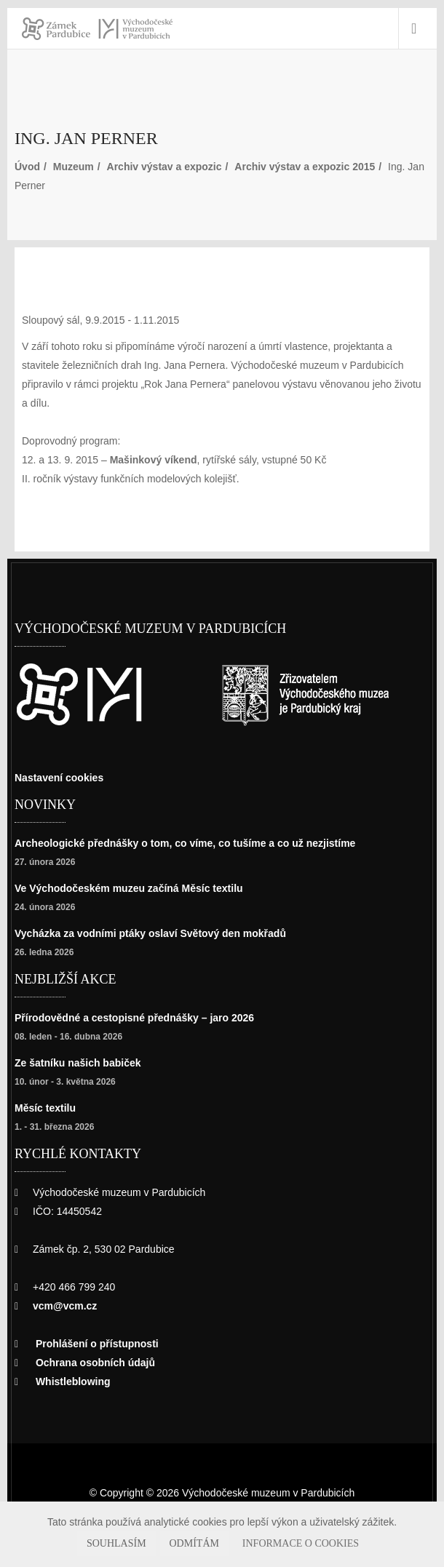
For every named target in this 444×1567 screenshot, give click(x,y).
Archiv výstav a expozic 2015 (327, 166)
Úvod (28, 166)
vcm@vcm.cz (66, 1305)
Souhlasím (137, 1543)
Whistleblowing (75, 1381)
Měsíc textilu (48, 1108)
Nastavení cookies (63, 777)
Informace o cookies (287, 1543)
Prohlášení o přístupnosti (100, 1343)
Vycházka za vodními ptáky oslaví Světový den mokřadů (161, 933)
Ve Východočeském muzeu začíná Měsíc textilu (138, 888)
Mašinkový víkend (156, 459)
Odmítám (201, 1543)
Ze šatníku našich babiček (82, 1062)
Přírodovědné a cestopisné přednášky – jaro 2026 (142, 1017)
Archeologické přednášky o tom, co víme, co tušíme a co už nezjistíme (199, 843)
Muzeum (77, 166)
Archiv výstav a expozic (176, 166)
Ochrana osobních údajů (97, 1362)
